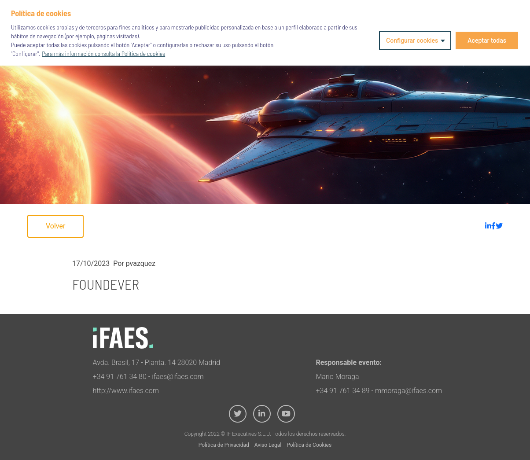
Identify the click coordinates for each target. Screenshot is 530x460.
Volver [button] (55, 226)
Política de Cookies (309, 445)
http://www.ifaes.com (126, 390)
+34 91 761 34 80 (120, 376)
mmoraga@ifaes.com (408, 390)
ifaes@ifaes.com (178, 376)
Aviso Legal (267, 445)
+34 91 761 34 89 (342, 390)
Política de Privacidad (224, 445)
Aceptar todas (486, 40)
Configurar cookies (412, 40)
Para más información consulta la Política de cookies (103, 53)
